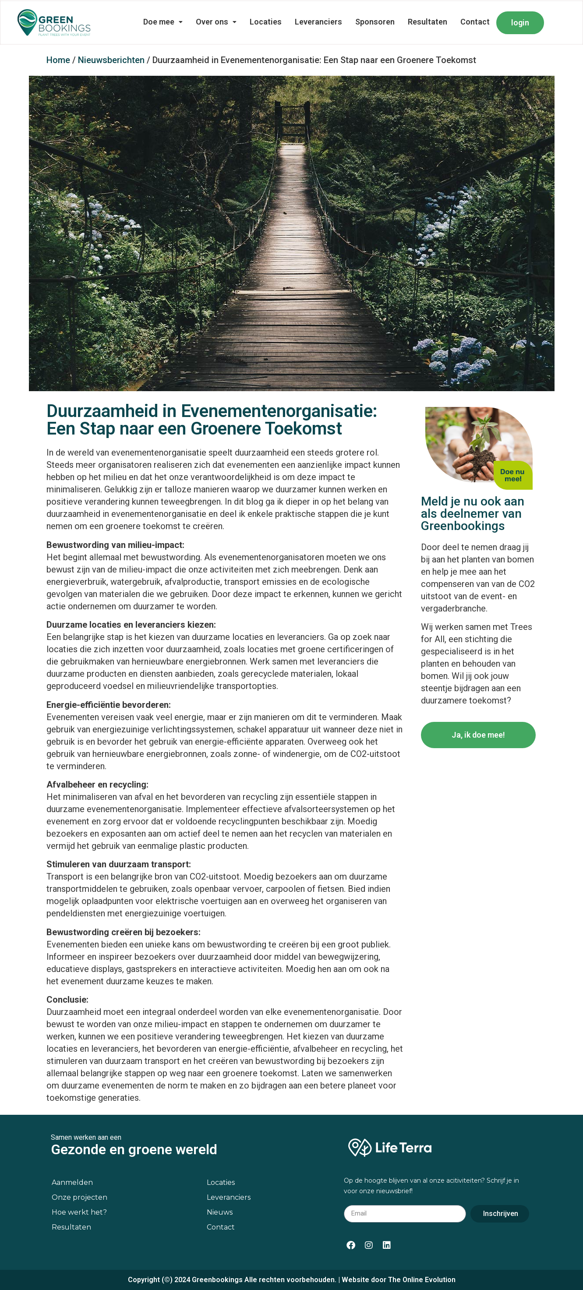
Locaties (266, 21)
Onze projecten (79, 1197)
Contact (475, 21)
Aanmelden (72, 1182)
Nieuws (220, 1212)
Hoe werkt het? (79, 1212)
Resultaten (427, 21)
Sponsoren (375, 21)
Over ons (216, 21)
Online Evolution (429, 1280)
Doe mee (163, 21)
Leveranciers (318, 21)
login (520, 22)
